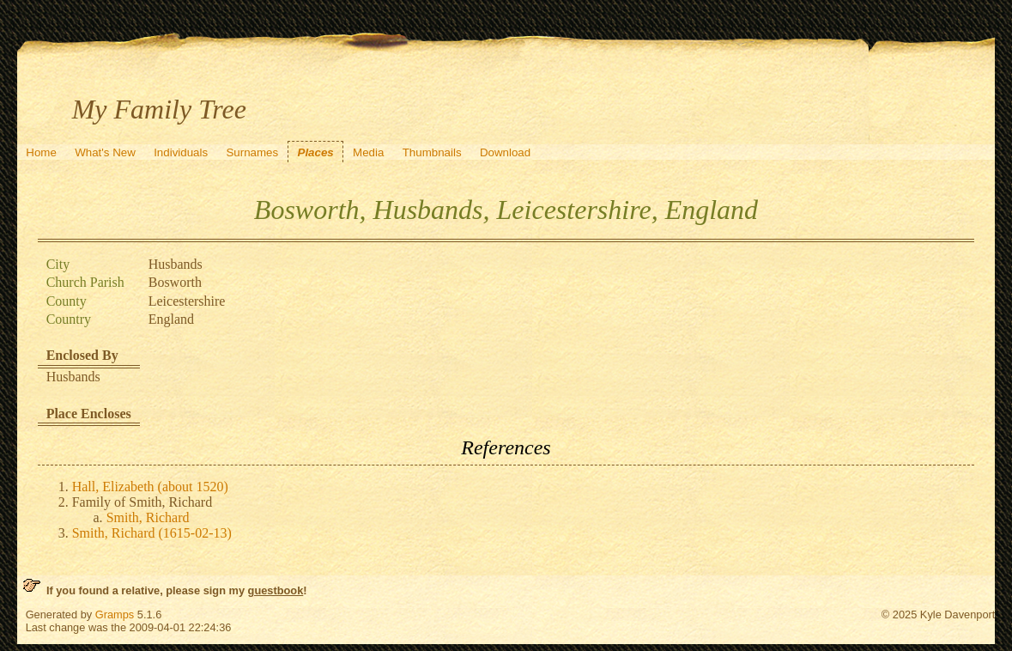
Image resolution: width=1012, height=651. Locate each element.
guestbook (276, 590)
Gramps (115, 614)
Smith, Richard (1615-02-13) (152, 533)
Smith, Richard (148, 517)
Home (41, 152)
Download (505, 152)
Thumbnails (432, 152)
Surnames (252, 152)
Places (316, 152)
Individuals (181, 152)
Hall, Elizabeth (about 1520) (150, 486)
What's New (105, 152)
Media (368, 152)
